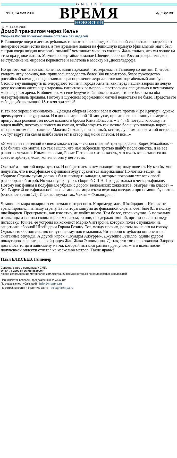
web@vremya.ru (61, 287)
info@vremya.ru (50, 283)
